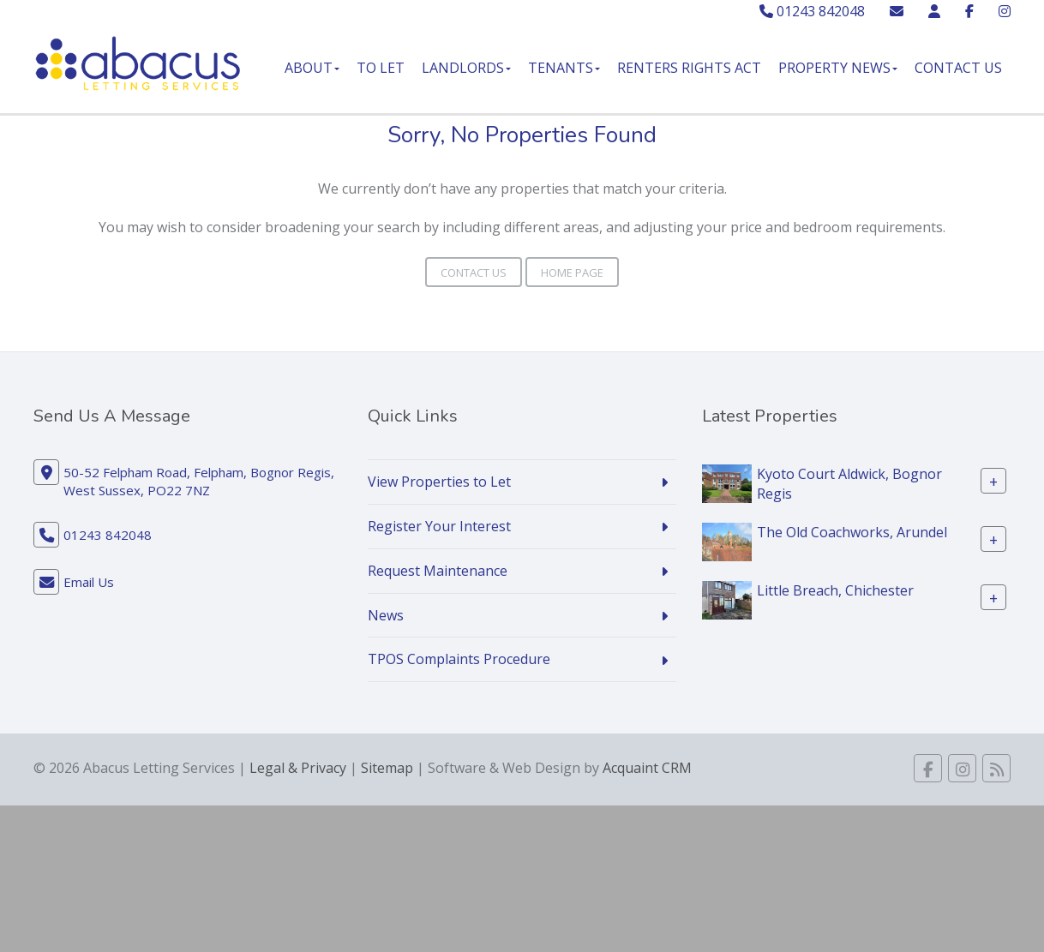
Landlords (466, 67)
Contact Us (958, 67)
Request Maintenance (437, 570)
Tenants (564, 67)
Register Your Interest (439, 526)
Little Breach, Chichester (835, 590)
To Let (381, 67)
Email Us (88, 581)
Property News (837, 67)
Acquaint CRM (647, 767)
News (386, 615)
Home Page (572, 272)
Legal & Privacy (297, 767)
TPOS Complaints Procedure (459, 659)
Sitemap (387, 767)
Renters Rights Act (689, 67)
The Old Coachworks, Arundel (852, 532)
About (312, 67)
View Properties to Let (439, 481)
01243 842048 (812, 11)
